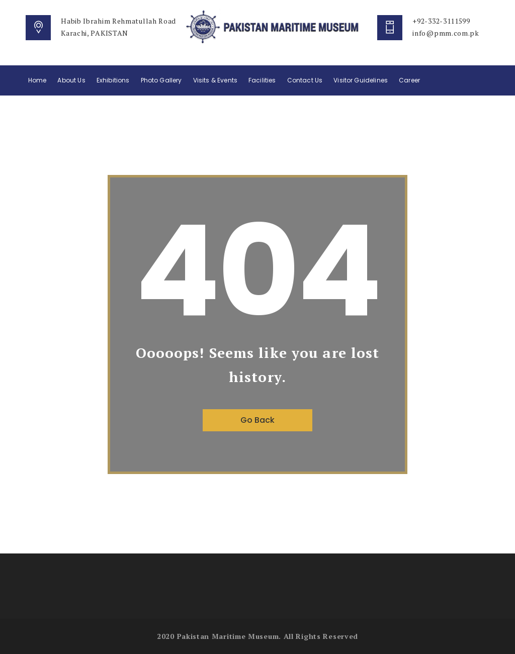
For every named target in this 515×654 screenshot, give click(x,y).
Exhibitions (113, 80)
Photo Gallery (161, 80)
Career (409, 80)
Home (37, 80)
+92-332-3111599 (441, 21)
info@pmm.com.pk (445, 33)
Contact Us (305, 80)
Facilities (262, 80)
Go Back (257, 420)
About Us (71, 80)
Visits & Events (215, 80)
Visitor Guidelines (360, 80)
